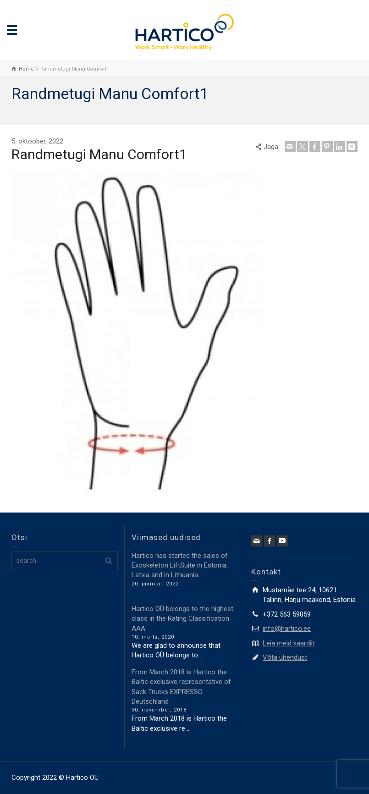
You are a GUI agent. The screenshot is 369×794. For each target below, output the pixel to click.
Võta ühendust (285, 657)
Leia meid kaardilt (289, 643)
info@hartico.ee (287, 628)
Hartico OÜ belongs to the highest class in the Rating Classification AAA (182, 619)
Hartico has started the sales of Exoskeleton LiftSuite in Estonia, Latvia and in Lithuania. (180, 565)
